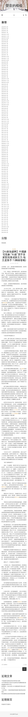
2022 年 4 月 (4, 115)
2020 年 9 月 (4, 147)
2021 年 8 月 (4, 127)
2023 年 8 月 (4, 86)
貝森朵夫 (19, 601)
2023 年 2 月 (4, 97)
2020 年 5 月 (4, 154)
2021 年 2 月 (4, 138)
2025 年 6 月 (4, 45)
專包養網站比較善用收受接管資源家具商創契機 (13, 693)
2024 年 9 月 (4, 62)
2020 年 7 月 (4, 151)
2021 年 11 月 (5, 121)
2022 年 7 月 (4, 110)
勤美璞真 (21, 617)
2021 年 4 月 (4, 134)
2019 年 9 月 (4, 167)
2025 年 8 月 (4, 41)
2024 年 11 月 (5, 58)
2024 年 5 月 (4, 69)
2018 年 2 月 (4, 201)
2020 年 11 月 (5, 143)
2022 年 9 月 (4, 106)
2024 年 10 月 (5, 60)
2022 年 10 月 (5, 104)
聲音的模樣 (14, 5)
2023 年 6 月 (4, 90)
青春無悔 (3, 243)
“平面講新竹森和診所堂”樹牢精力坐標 (10, 680)
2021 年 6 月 (4, 130)
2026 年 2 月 (4, 30)
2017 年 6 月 (4, 215)
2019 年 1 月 (4, 182)
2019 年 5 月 (4, 175)
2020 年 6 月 (4, 152)
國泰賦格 (5, 302)
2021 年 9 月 (4, 125)
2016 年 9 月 (4, 228)
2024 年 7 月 (4, 66)
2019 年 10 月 (5, 165)
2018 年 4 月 (4, 197)
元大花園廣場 (15, 413)
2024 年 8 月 (4, 64)
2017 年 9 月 (4, 210)
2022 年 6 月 (4, 112)
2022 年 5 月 (4, 114)
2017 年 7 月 (4, 214)
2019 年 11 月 (5, 164)
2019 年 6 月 (4, 173)
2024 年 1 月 (4, 77)
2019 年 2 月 (4, 180)
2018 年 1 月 (4, 202)
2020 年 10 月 (5, 145)
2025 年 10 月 (5, 38)
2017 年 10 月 (5, 208)
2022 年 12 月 (5, 101)
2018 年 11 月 (5, 186)
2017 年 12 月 (5, 204)
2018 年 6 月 (4, 193)
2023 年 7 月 (4, 88)
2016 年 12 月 (5, 226)
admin (5, 664)
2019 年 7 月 (4, 171)
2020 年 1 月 (4, 162)
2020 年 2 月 (4, 160)
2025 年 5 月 (4, 47)
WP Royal (16, 714)
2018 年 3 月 (4, 199)
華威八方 (9, 649)
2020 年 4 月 (4, 156)
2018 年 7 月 (4, 191)
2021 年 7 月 (4, 128)
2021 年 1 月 (4, 140)
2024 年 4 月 (4, 71)
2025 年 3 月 (4, 51)
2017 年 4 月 (4, 219)
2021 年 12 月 (5, 119)
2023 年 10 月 (5, 82)
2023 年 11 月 (5, 80)
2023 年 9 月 (4, 84)
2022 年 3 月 (4, 117)
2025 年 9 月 (4, 40)
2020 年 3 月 (4, 158)
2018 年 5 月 (4, 195)
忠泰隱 (22, 368)
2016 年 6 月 (4, 232)
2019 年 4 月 (4, 177)
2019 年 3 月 (4, 178)
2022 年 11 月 (5, 103)
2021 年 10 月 (5, 123)
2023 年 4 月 (4, 93)
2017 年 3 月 (4, 221)
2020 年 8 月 (4, 149)
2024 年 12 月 (5, 56)
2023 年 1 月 (4, 99)
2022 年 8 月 (4, 108)
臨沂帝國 (20, 649)
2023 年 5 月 (4, 91)
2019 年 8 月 (4, 169)
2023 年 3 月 (4, 95)
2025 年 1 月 (4, 54)
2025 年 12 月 (5, 34)
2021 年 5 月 (4, 132)
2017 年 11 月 (5, 206)
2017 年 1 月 (4, 225)
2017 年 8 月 (4, 212)
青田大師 (17, 497)
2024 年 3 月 (4, 73)
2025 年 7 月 (4, 43)
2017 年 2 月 (4, 223)
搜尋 (24, 669)
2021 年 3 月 (4, 136)
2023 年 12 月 (5, 78)
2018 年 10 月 (5, 188)
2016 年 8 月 (4, 230)
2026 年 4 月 (4, 27)
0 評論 (25, 664)
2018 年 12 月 (5, 184)
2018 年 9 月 (4, 189)
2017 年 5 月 (4, 217)
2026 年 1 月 (4, 32)
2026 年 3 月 (4, 28)
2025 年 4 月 (4, 49)
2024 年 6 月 (4, 67)
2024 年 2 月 (4, 75)
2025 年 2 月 (4, 53)
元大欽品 (16, 409)
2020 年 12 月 (5, 141)
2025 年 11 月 (5, 36)
